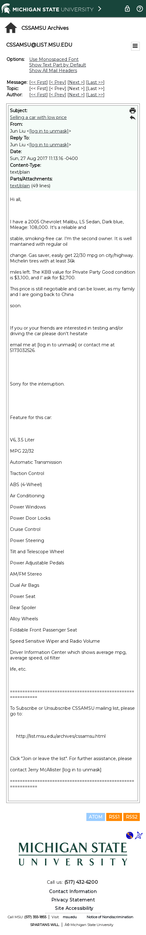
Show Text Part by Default (57, 65)
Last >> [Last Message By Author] (95, 95)
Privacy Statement (73, 900)
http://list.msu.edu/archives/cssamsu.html (61, 736)
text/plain (20, 186)
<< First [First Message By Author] (38, 95)
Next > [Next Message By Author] (76, 95)
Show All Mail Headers (53, 70)
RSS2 (131, 817)
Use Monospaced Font (54, 59)
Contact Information (73, 891)
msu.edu (70, 917)
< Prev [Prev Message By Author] (58, 95)
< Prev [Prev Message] (58, 82)
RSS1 (114, 817)
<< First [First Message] (38, 82)
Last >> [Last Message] (95, 82)
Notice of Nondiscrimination (110, 917)
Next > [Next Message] (76, 82)
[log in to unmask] (49, 131)
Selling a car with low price (38, 117)
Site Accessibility (74, 908)
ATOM (96, 817)
